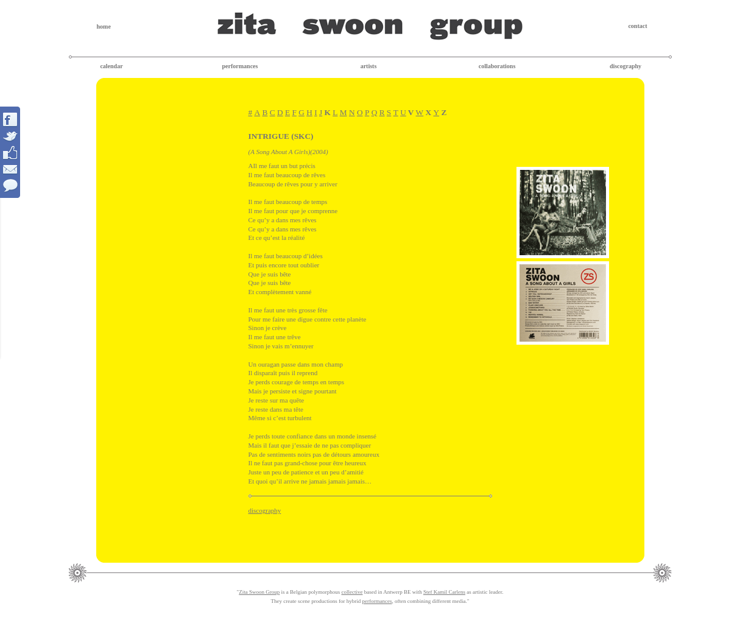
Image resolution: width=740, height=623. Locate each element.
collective (351, 592)
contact (637, 26)
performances (240, 66)
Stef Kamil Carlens (444, 592)
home (104, 26)
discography (625, 66)
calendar (111, 66)
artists (369, 66)
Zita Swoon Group (259, 592)
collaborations (497, 66)
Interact (10, 152)
